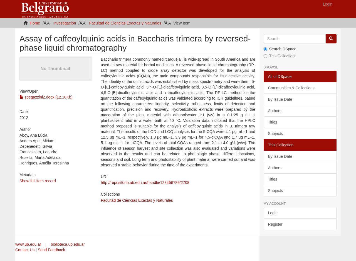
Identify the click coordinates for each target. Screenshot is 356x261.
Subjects (275, 133)
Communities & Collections (291, 88)
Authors (274, 111)
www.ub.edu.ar (28, 244)
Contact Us (24, 250)
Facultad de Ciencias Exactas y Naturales (125, 23)
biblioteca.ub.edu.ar (68, 244)
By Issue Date (280, 99)
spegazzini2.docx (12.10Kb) (46, 97)
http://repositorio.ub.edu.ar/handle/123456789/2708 (145, 182)
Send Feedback (51, 250)
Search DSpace (280, 49)
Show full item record (37, 181)
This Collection (279, 56)
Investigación (64, 23)
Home (35, 23)
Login (273, 213)
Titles (272, 122)
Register (275, 224)
